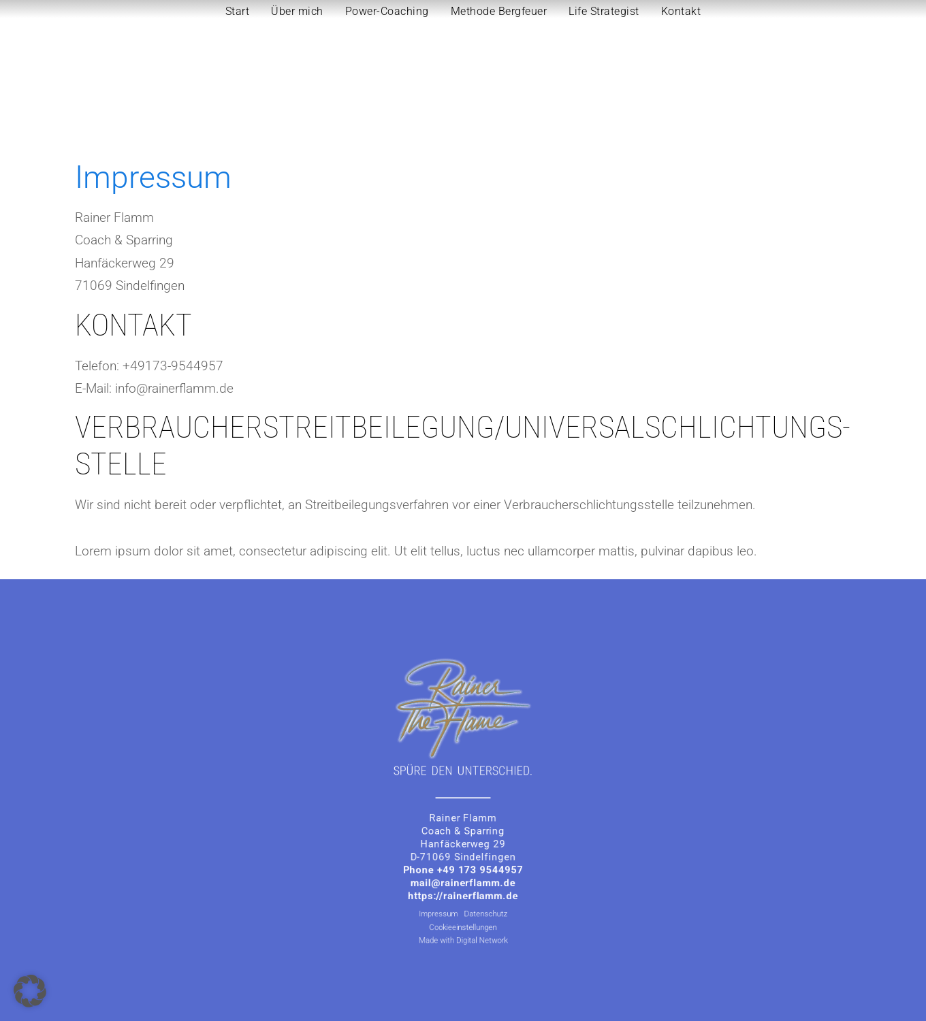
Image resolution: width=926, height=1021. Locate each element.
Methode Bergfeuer (499, 11)
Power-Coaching (387, 11)
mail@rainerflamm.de (463, 864)
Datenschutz (480, 888)
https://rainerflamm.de (462, 874)
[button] (30, 991)
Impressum (446, 888)
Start (237, 11)
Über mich (297, 11)
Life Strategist (604, 11)
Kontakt (681, 11)
